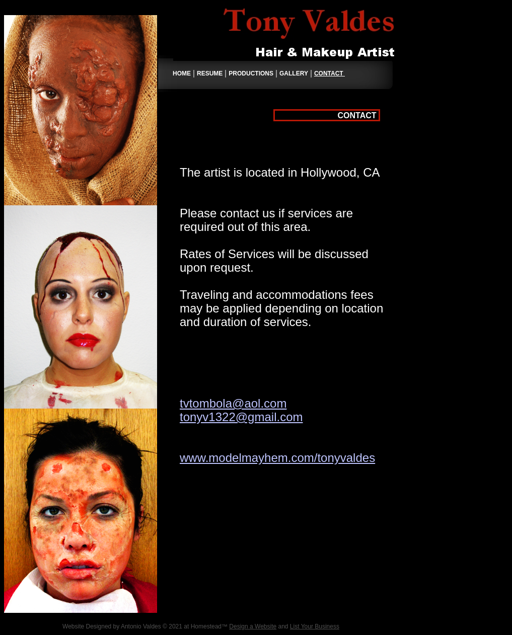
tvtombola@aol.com (233, 403)
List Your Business (314, 626)
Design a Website (252, 626)
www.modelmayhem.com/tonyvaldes (277, 457)
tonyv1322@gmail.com (241, 417)
